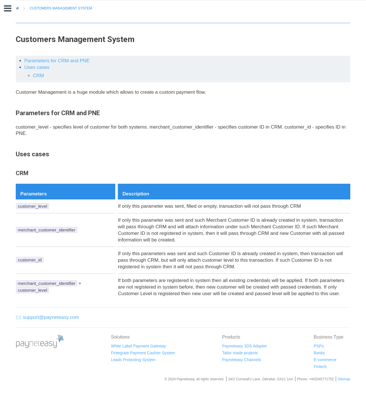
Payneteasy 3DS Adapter (244, 346)
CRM (38, 75)
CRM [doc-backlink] (22, 173)
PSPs (319, 346)
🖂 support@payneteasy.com (47, 317)
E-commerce (325, 359)
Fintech (320, 366)
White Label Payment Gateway (138, 346)
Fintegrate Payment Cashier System (143, 353)
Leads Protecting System (133, 359)
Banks (319, 353)
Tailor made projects (240, 353)
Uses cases (36, 67)
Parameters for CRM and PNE (57, 60)
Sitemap (344, 379)
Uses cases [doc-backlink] (32, 154)
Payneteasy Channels (241, 359)
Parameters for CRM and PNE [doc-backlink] (58, 113)
